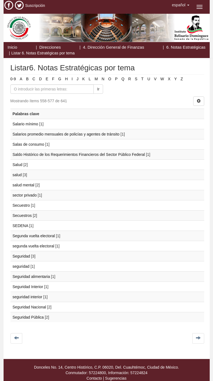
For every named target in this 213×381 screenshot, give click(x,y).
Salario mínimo (25, 124)
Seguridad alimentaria (31, 276)
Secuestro (21, 205)
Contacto (94, 378)
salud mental (23, 185)
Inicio (12, 47)
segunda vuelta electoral (33, 246)
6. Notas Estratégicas (186, 47)
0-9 (13, 79)
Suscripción (35, 5)
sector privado (25, 195)
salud (17, 175)
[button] (180, 5)
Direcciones (50, 47)
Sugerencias (115, 378)
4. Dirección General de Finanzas (113, 47)
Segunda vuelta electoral (34, 236)
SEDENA (20, 225)
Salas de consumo (28, 144)
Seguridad (21, 256)
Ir (98, 89)
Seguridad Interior (28, 287)
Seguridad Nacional (29, 307)
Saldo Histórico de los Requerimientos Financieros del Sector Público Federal (79, 154)
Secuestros (22, 215)
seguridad (21, 266)
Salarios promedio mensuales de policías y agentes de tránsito (66, 134)
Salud (18, 164)
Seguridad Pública (28, 317)
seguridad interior (27, 297)
